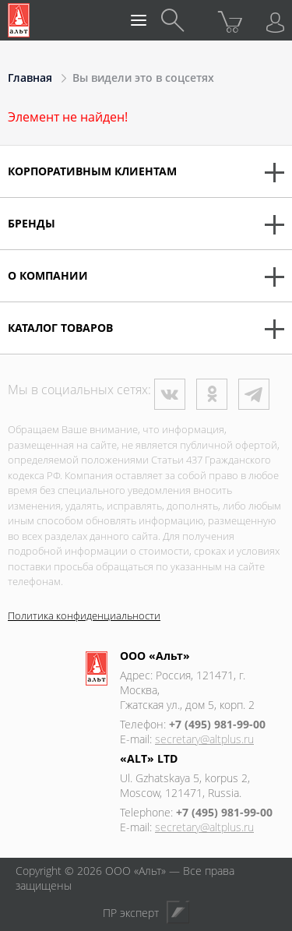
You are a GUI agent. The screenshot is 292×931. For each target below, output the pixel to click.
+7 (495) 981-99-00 (217, 724)
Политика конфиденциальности (84, 615)
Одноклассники (211, 394)
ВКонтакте (169, 394)
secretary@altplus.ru (204, 739)
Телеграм (253, 394)
